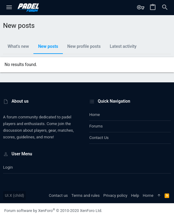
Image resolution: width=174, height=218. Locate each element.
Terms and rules (85, 195)
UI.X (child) (14, 195)
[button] (9, 7)
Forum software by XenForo (53, 210)
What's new (18, 46)
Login (8, 167)
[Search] (165, 7)
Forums (96, 126)
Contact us (99, 137)
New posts (48, 46)
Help (135, 195)
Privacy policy (115, 195)
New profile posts (84, 46)
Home (94, 114)
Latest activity (123, 46)
